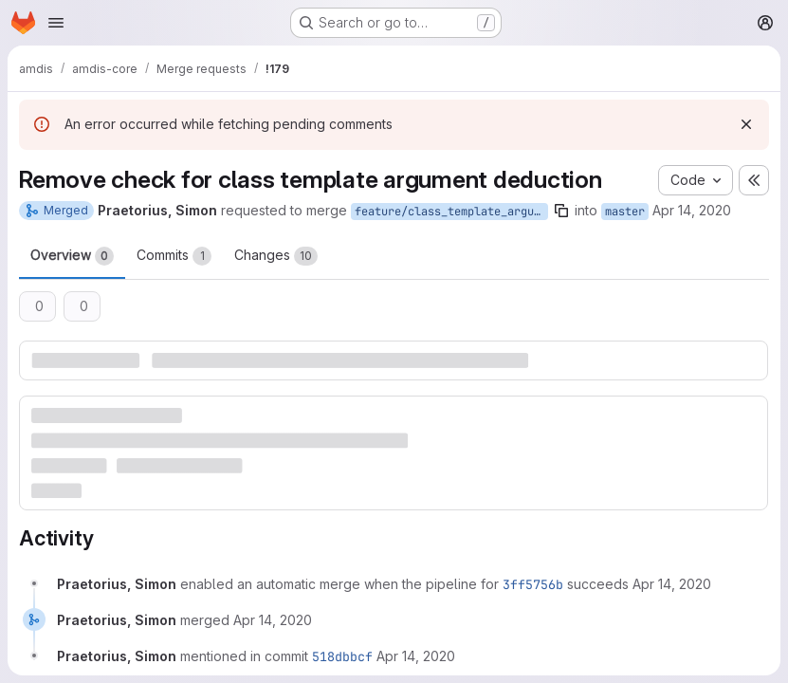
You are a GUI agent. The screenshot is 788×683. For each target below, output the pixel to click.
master (625, 211)
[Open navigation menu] (56, 23)
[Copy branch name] (561, 210)
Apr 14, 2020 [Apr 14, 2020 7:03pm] (691, 210)
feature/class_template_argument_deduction (451, 211)
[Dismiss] (746, 124)
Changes (276, 256)
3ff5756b (533, 584)
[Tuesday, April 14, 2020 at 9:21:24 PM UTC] (272, 620)
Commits (174, 256)
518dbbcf (342, 656)
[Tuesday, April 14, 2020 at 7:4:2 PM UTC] (671, 584)
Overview (72, 256)
